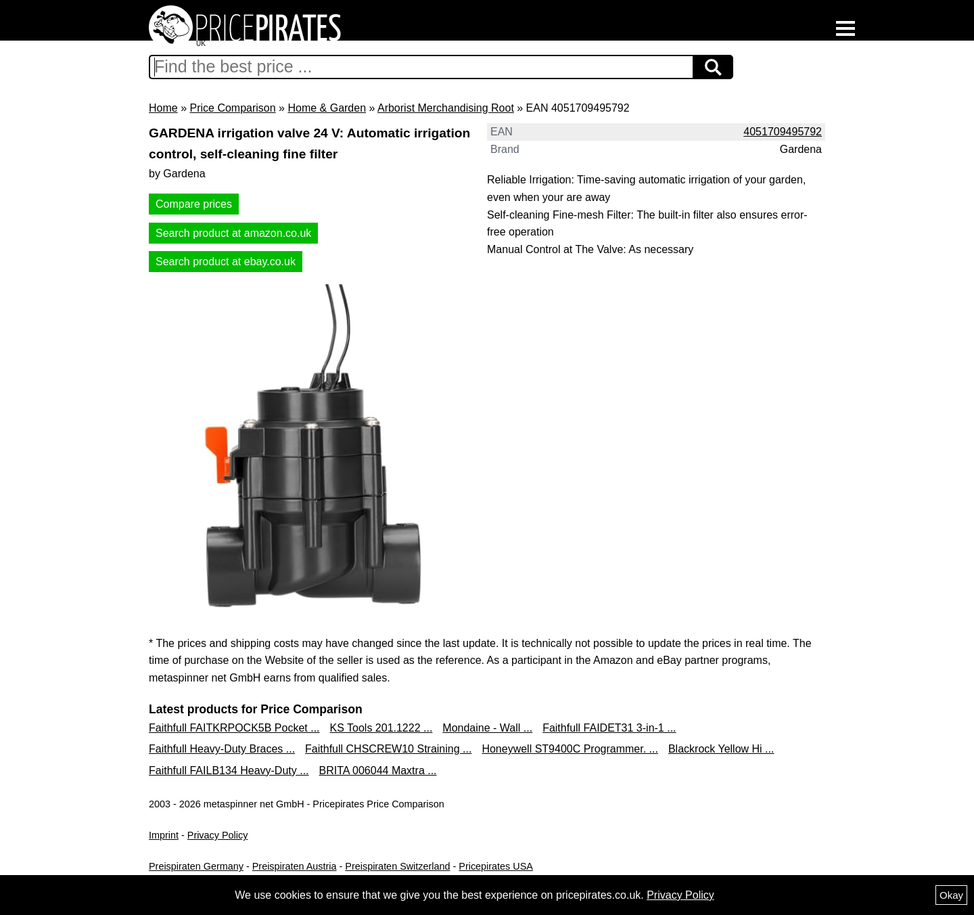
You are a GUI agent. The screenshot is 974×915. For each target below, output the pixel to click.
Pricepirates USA (496, 866)
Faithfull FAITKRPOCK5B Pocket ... (234, 728)
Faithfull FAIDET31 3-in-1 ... (609, 728)
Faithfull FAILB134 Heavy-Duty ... (229, 770)
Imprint (164, 835)
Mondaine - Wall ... (487, 728)
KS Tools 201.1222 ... (381, 728)
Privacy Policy (217, 835)
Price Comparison (232, 108)
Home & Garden (326, 108)
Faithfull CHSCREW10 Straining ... (388, 749)
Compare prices (194, 204)
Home (163, 108)
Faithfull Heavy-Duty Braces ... (222, 749)
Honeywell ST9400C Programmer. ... (570, 749)
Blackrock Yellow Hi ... (721, 749)
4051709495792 (782, 131)
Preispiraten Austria (294, 866)
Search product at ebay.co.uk (226, 261)
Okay (951, 895)
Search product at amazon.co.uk (233, 233)
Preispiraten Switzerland (397, 866)
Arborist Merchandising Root (445, 108)
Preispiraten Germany (196, 866)
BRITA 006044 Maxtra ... (378, 770)
